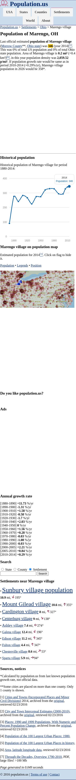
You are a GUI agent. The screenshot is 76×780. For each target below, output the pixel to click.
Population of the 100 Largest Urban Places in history (39, 743)
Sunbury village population (37, 590)
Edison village (11, 638)
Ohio (43, 27)
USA (9, 12)
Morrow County (11, 46)
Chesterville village (15, 651)
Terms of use (39, 774)
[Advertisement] (38, 112)
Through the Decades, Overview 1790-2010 (33, 756)
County (21, 569)
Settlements (62, 12)
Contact (54, 774)
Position (36, 265)
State (7, 569)
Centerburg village (17, 618)
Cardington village (20, 611)
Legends (22, 265)
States (23, 12)
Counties (41, 12)
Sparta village (11, 658)
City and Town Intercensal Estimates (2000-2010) (37, 711)
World (30, 20)
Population (7, 265)
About (46, 20)
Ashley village (12, 625)
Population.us (29, 4)
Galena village (11, 632)
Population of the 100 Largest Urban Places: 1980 (37, 736)
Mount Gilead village (26, 604)
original (59, 701)
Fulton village (11, 645)
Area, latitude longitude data (23, 750)
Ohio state (33, 46)
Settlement (38, 569)
